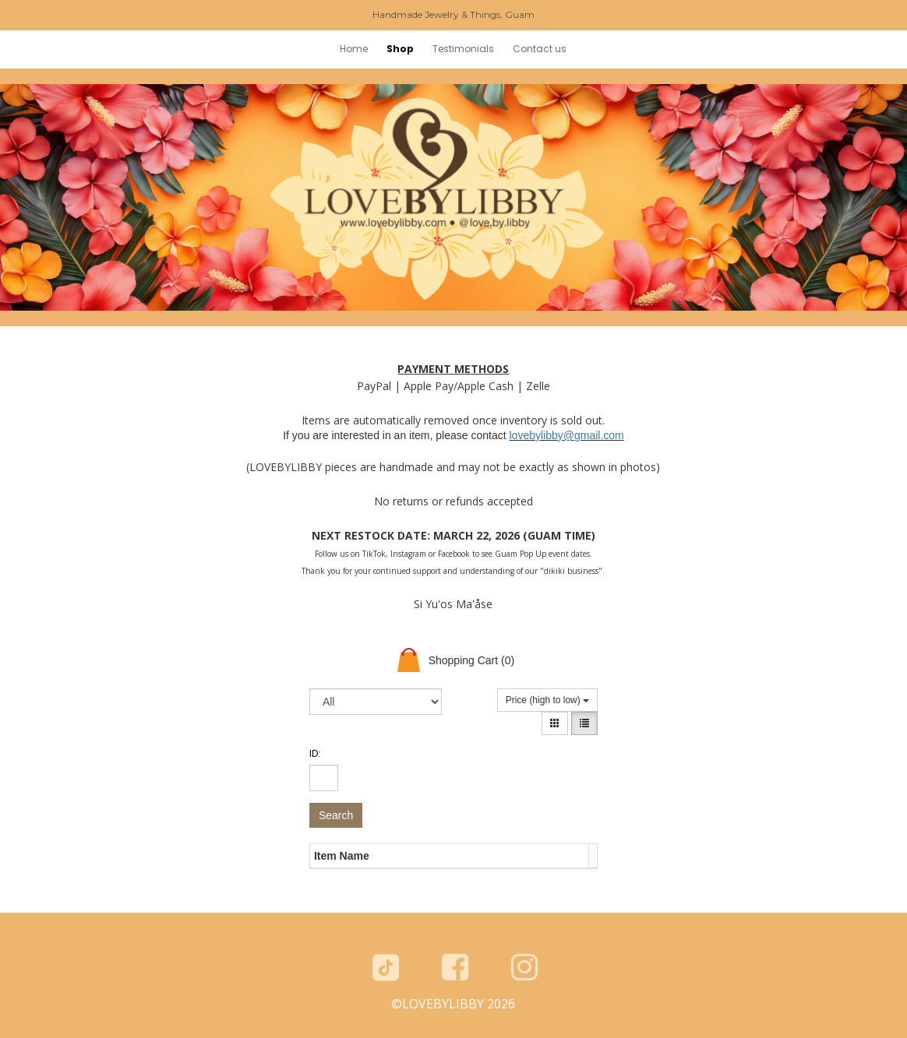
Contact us (539, 48)
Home (354, 48)
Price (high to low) (547, 700)
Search (336, 815)
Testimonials (463, 48)
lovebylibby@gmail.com (566, 435)
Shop (400, 48)
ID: (314, 753)
